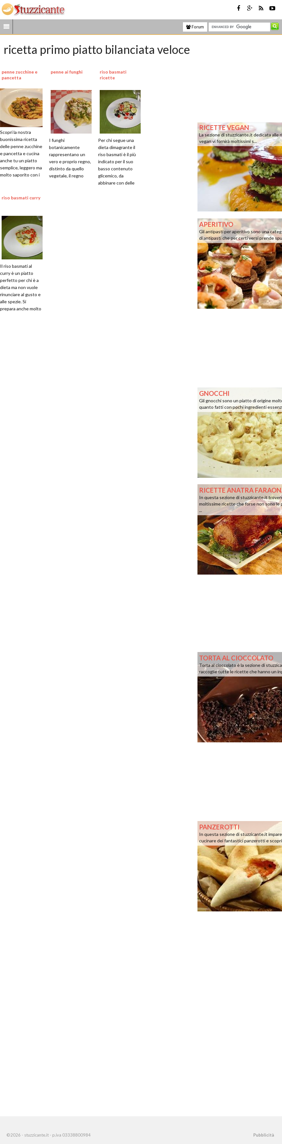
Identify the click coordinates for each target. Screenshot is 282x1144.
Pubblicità (263, 1135)
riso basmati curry (21, 197)
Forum (195, 26)
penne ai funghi (67, 72)
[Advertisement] (85, 385)
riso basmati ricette (113, 74)
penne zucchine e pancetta (19, 74)
